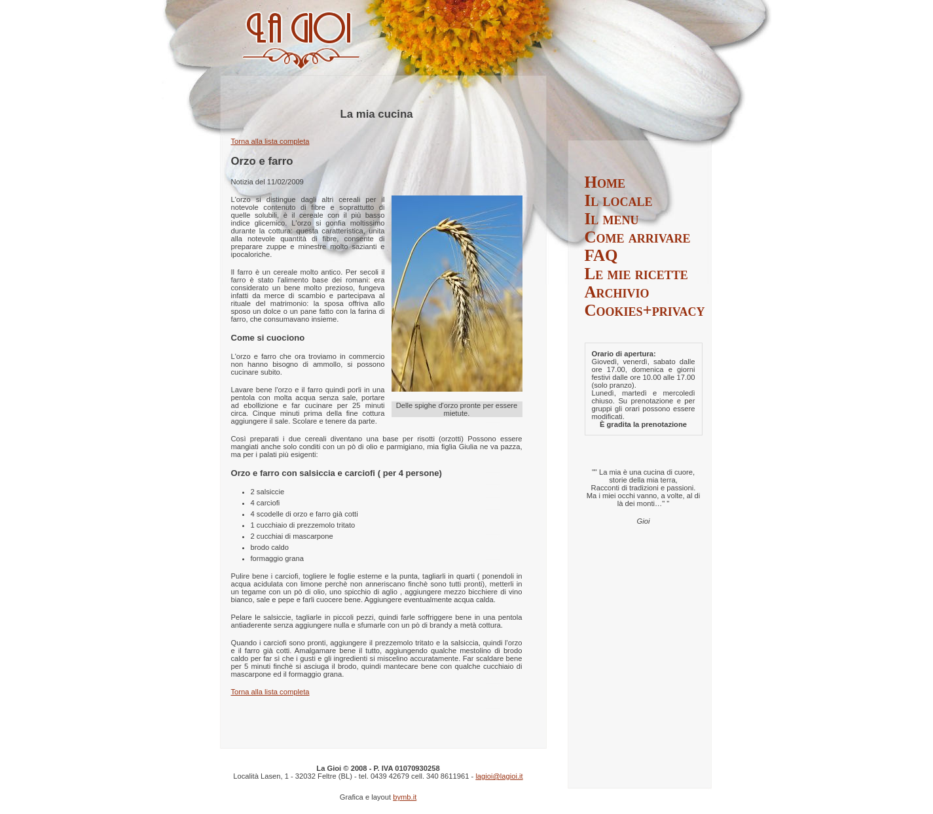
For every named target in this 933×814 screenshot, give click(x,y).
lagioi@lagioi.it (498, 776)
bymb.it (404, 797)
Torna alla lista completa (270, 141)
